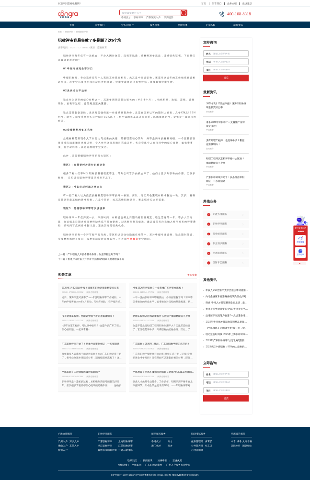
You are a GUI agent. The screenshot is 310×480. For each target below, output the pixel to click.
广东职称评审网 (153, 465)
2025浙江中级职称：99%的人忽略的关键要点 (227, 347)
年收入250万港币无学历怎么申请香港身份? (227, 290)
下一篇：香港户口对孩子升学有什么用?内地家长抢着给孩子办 (91, 259)
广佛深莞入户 (153, 18)
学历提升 (168, 18)
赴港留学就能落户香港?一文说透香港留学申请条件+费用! (227, 315)
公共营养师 (197, 446)
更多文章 (192, 275)
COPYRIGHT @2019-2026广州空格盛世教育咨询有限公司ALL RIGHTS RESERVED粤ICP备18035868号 (155, 475)
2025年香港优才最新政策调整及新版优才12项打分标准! (227, 322)
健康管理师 (197, 442)
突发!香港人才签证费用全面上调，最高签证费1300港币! (227, 302)
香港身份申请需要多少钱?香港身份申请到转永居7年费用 (227, 309)
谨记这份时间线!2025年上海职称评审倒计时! (227, 334)
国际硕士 (247, 446)
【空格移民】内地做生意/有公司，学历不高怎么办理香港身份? (227, 328)
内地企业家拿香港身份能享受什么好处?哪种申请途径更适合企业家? (227, 296)
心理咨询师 (197, 450)
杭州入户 (63, 450)
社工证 (208, 446)
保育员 (208, 442)
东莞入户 (74, 446)
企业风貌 (210, 24)
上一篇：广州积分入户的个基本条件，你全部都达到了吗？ (89, 254)
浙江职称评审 (105, 446)
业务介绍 (232, 3)
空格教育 (132, 238)
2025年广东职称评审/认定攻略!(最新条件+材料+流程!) (227, 340)
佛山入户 (63, 446)
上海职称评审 (125, 442)
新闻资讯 (238, 24)
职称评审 (138, 18)
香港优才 (126, 18)
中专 (233, 442)
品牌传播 (182, 24)
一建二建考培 (125, 450)
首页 (203, 3)
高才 (170, 446)
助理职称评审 (82, 32)
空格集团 (136, 465)
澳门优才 (156, 446)
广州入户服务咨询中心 (178, 465)
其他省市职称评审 (107, 450)
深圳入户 (74, 442)
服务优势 (155, 24)
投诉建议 (247, 3)
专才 (170, 442)
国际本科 (236, 446)
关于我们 (216, 3)
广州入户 (63, 442)
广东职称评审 (105, 442)
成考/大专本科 (244, 442)
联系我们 (132, 461)
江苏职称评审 (125, 446)
